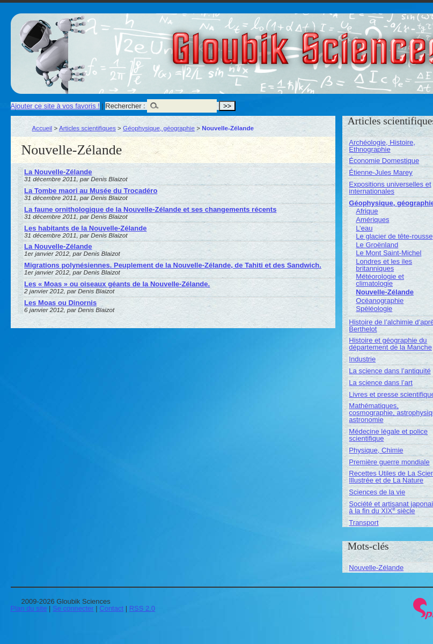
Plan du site (29, 608)
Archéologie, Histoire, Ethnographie (382, 145)
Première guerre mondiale (389, 462)
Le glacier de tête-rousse (394, 236)
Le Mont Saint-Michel (388, 253)
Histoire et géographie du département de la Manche (390, 343)
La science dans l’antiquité (390, 371)
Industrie (362, 359)
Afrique (367, 211)
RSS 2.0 (142, 608)
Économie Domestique (384, 161)
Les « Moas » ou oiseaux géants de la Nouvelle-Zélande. (117, 284)
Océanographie (379, 301)
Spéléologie (374, 309)
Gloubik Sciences (369, 42)
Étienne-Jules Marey (381, 172)
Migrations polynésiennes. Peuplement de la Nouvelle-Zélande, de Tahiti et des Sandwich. (172, 265)
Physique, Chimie (376, 450)
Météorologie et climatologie (380, 279)
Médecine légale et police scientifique (388, 434)
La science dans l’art (381, 383)
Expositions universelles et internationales (390, 187)
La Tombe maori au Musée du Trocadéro (90, 191)
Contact (111, 608)
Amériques (372, 220)
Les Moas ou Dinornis (60, 303)
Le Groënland (377, 245)
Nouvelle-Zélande (385, 292)
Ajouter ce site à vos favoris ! (55, 106)
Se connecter (73, 608)
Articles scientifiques (87, 127)
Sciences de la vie (377, 492)
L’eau (364, 228)
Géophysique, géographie (159, 127)
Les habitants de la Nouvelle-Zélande (85, 228)
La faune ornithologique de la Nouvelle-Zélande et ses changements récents (150, 209)
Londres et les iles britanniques (384, 264)
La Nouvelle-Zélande (58, 172)
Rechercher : (125, 106)
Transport (363, 523)
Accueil (42, 127)
